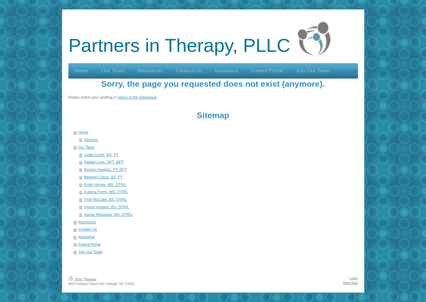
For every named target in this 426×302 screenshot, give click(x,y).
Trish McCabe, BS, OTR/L (105, 199)
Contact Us (87, 229)
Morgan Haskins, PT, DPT (105, 169)
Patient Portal (89, 244)
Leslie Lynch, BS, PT (101, 155)
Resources (87, 222)
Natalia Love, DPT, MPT (104, 162)
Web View (350, 283)
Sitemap (90, 279)
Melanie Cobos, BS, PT (103, 177)
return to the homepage (137, 97)
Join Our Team (90, 252)
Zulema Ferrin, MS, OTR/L (106, 192)
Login (354, 278)
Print (75, 279)
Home (83, 132)
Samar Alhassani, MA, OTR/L (108, 214)
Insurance (86, 237)
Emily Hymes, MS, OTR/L (105, 185)
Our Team (86, 147)
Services (91, 140)
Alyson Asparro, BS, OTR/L (106, 207)
